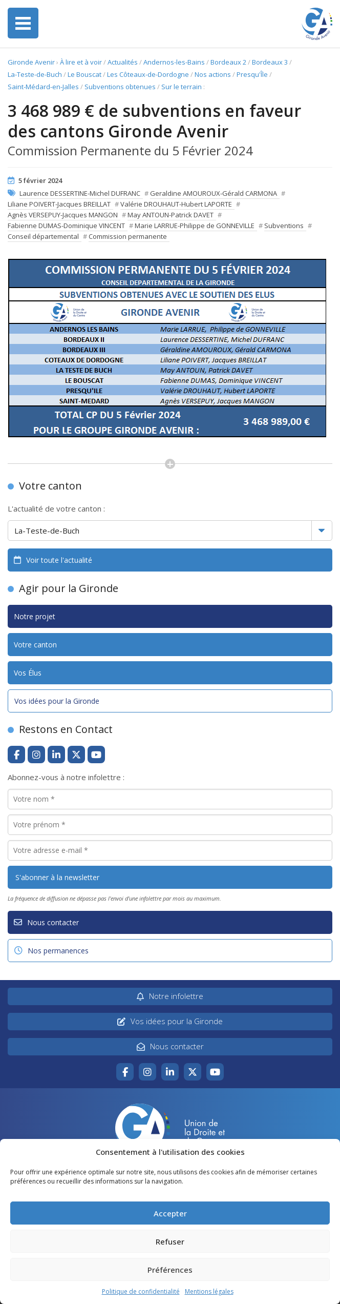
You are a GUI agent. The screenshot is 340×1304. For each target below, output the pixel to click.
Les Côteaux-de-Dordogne (148, 74)
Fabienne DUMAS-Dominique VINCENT (66, 225)
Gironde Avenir (31, 62)
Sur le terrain (181, 86)
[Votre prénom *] (170, 824)
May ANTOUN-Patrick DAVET (171, 214)
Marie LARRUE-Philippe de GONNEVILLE (194, 225)
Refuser (170, 1241)
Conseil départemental (43, 236)
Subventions (284, 225)
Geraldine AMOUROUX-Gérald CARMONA (213, 193)
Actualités (123, 62)
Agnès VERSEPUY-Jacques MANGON (63, 214)
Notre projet (34, 616)
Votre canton (35, 644)
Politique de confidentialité (141, 1291)
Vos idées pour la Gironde (56, 701)
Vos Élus (27, 673)
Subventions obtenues (120, 86)
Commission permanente (128, 236)
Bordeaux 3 (270, 62)
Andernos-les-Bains (174, 62)
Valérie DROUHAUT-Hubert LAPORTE (176, 204)
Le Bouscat (84, 74)
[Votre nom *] (170, 799)
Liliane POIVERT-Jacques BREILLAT (59, 204)
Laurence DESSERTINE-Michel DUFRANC (79, 193)
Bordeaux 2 (228, 62)
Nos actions (213, 74)
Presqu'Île (252, 74)
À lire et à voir (81, 62)
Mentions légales (209, 1291)
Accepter (170, 1213)
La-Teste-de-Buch (35, 74)
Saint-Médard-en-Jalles (43, 86)
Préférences (170, 1270)
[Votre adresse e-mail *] (170, 850)
